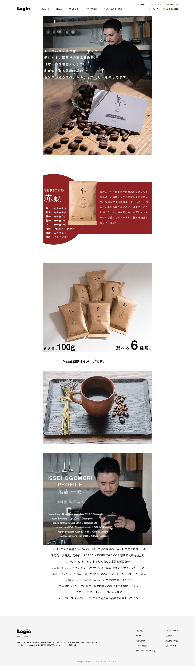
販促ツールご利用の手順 (113, 9)
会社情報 (169, 636)
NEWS (59, 9)
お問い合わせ (152, 9)
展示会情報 (73, 9)
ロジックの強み (155, 4)
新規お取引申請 (172, 4)
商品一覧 (46, 9)
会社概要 (141, 4)
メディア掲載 (91, 9)
